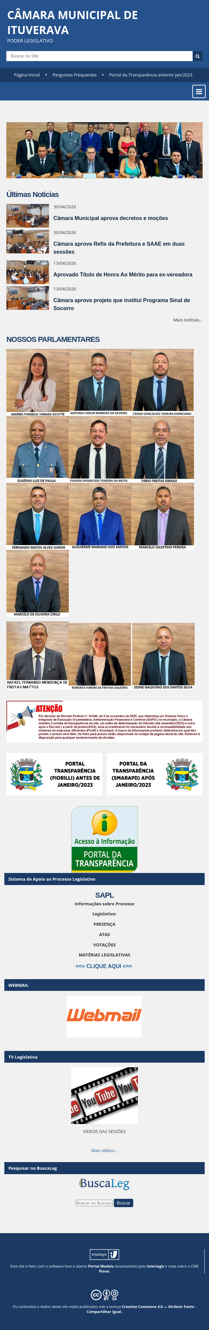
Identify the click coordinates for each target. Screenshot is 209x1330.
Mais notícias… (188, 320)
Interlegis (155, 1266)
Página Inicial (27, 75)
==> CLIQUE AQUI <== (104, 966)
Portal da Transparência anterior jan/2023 (150, 75)
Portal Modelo (101, 1266)
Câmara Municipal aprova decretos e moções (110, 218)
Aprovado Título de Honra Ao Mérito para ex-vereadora (122, 274)
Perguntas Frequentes (74, 75)
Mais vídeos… (104, 1150)
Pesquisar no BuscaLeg (32, 1168)
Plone (104, 1271)
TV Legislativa (22, 1057)
